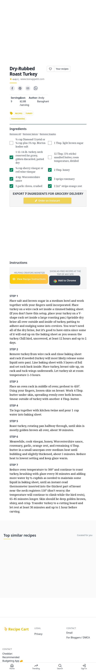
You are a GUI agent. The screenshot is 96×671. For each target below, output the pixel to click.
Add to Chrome (64, 281)
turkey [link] (29, 113)
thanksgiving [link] (18, 118)
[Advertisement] (48, 35)
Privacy (38, 634)
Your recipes (62, 68)
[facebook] (12, 88)
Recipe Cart (18, 629)
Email (69, 632)
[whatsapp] (35, 88)
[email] (28, 88)
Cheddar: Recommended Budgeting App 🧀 (12, 657)
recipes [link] (18, 113)
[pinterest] (20, 88)
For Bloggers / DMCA (78, 637)
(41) (17, 79)
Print (78, 68)
